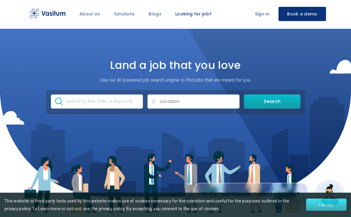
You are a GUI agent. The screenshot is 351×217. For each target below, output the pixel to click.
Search (272, 101)
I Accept (326, 204)
